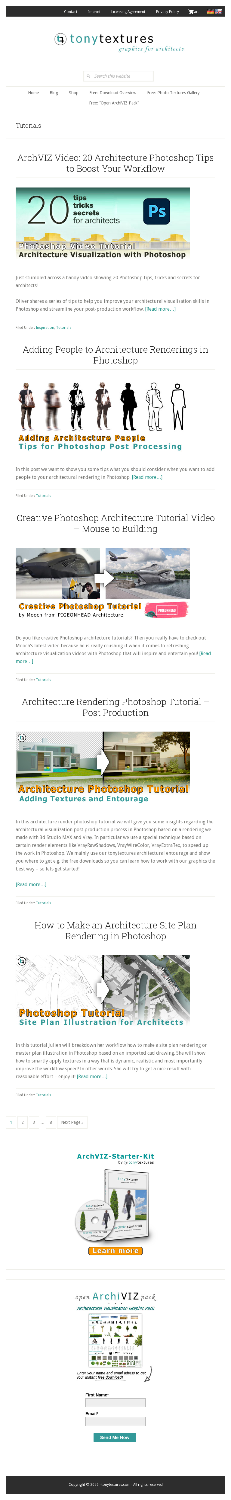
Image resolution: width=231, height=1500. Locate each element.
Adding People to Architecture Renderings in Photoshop (115, 354)
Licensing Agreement (128, 12)
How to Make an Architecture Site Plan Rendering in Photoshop (116, 930)
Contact (70, 12)
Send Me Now (115, 1437)
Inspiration (45, 327)
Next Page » (72, 1124)
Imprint (94, 12)
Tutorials (63, 327)
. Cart (194, 12)
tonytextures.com (118, 39)
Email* (91, 1413)
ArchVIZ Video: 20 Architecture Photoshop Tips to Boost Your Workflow (115, 163)
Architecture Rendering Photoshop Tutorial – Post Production (116, 707)
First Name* (97, 1395)
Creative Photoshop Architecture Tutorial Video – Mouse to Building (116, 523)
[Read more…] (160, 309)
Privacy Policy (167, 12)
